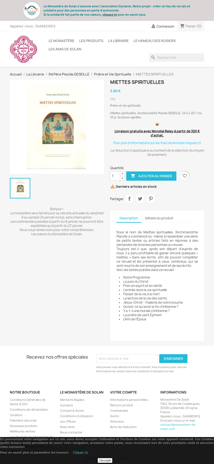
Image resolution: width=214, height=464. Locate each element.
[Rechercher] (176, 57)
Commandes (119, 411)
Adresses (117, 421)
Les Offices (68, 421)
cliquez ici (109, 15)
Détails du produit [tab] (159, 218)
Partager (129, 198)
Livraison (16, 415)
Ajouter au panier (151, 176)
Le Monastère (61, 40)
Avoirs (114, 416)
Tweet (140, 198)
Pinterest (150, 198)
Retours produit (121, 405)
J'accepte (105, 460)
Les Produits (91, 40)
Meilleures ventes (22, 431)
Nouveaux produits (23, 426)
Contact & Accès (72, 411)
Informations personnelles (129, 400)
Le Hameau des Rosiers (155, 40)
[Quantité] (115, 176)
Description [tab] (129, 218)
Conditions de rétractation (29, 410)
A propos (66, 405)
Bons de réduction (123, 427)
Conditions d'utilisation (76, 416)
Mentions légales (72, 400)
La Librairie (118, 40)
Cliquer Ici (80, 452)
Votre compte (123, 392)
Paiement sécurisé (23, 420)
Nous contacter (71, 432)
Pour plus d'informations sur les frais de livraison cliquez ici (157, 143)
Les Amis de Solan (64, 49)
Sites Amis (67, 427)
